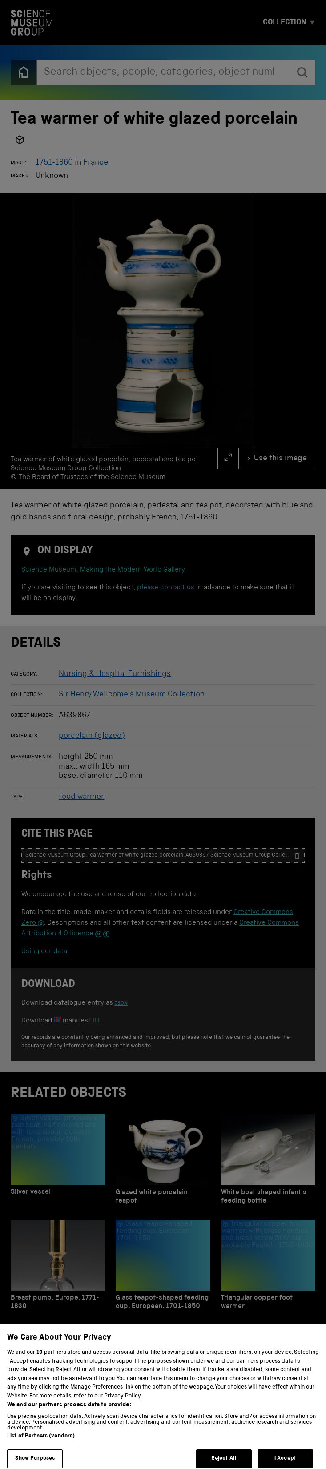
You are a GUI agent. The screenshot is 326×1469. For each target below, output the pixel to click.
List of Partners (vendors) (41, 1444)
